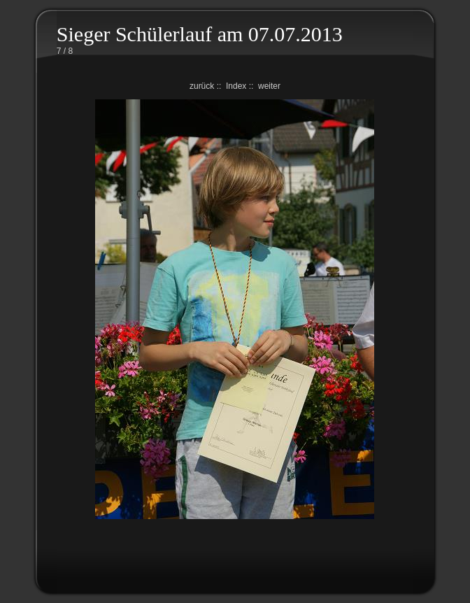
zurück (202, 86)
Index (236, 86)
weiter (269, 86)
